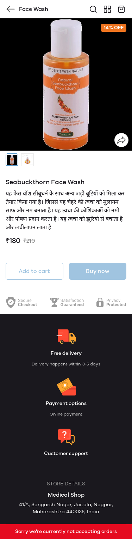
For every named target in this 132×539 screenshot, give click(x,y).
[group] (66, 84)
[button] (12, 159)
